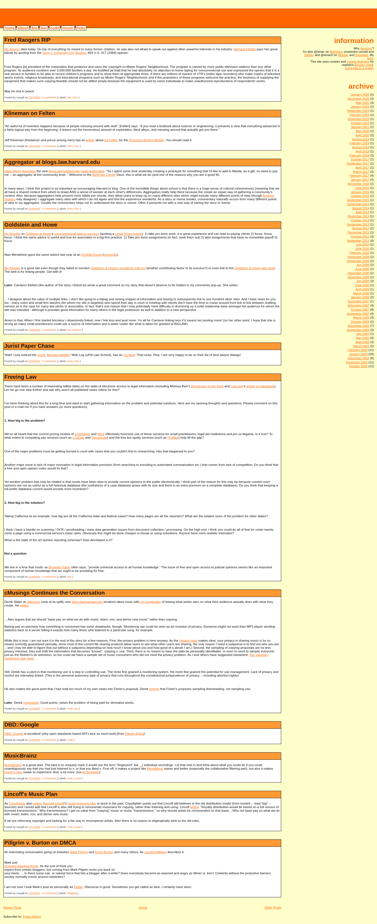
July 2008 (362, 281)
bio (34, 28)
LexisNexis (82, 434)
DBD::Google (21, 725)
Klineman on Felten (29, 113)
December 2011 (358, 232)
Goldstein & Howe (38, 233)
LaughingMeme (155, 852)
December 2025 (358, 98)
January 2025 (360, 106)
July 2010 (362, 244)
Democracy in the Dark (207, 386)
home (9, 28)
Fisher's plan (13, 772)
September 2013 (358, 224)
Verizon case (188, 640)
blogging (72, 893)
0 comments (49, 97)
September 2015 (358, 200)
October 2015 (360, 195)
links (81, 28)
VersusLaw (99, 437)
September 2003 (358, 330)
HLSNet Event (91, 254)
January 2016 (360, 192)
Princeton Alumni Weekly (146, 140)
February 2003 (357, 350)
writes (24, 605)
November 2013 (358, 216)
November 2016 (358, 183)
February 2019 (359, 143)
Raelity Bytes (134, 733)
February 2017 (359, 175)
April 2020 (362, 135)
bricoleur (24, 18)
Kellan (78, 887)
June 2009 (362, 269)
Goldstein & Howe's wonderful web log (118, 268)
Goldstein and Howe (30, 225)
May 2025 (362, 102)
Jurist (41, 355)
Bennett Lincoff (54, 803)
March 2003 (361, 346)
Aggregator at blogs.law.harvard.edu (52, 162)
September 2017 (358, 163)
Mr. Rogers (12, 49)
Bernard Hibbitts (58, 355)
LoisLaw (78, 437)
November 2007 (358, 305)
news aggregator (92, 171)
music (67, 28)
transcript (110, 254)
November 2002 (357, 362)
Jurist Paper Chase (29, 346)
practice (77, 330)
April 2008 (362, 289)
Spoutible (361, 55)
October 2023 (360, 123)
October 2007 (360, 309)
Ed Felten (111, 140)
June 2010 (362, 248)
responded (30, 702)
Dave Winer (12, 171)
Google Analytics (358, 61)
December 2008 (358, 273)
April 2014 (362, 212)
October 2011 (360, 236)
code (54, 28)
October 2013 (360, 220)
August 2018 (360, 147)
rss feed (129, 355)
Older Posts (272, 907)
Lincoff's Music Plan (30, 794)
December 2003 (358, 325)
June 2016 (362, 188)
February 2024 (359, 114)
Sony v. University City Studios (64, 52)
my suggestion (150, 601)
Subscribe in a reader (359, 68)
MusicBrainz (20, 756)
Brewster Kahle (59, 567)
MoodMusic (155, 768)
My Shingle (12, 233)
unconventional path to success (76, 233)
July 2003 (362, 333)
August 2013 (360, 228)
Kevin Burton (104, 852)
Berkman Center (104, 174)
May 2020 (362, 131)
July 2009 (362, 264)
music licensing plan (82, 803)
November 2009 (358, 256)
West (100, 434)
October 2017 (360, 159)
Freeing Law (20, 377)
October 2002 (358, 366)
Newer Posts (12, 907)
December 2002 (358, 358)
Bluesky (343, 55)
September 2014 (358, 204)
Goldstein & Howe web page (254, 268)
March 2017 (361, 171)
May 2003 (362, 337)
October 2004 (360, 321)
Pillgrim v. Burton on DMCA (40, 843)
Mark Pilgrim (79, 852)
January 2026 (360, 94)
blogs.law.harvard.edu (64, 171)
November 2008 (358, 277)
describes (29, 171)
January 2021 (360, 127)
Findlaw (172, 437)
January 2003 (358, 354)
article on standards (260, 386)
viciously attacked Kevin (21, 866)
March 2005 (361, 317)
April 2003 (362, 342)
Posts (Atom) (32, 916)
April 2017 (362, 167)
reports (154, 689)
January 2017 (360, 179)
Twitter (308, 55)
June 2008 (362, 285)
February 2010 (359, 252)
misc (75, 97)
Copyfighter (17, 803)
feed (370, 58)
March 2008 (361, 293)
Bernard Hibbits (245, 49)
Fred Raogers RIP (27, 40)
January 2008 (360, 297)
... (140, 765)
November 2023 (358, 119)
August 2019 (360, 139)
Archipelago (90, 772)
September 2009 (358, 261)
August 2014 (360, 208)
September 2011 (358, 240)
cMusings (33, 601)
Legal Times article (128, 233)
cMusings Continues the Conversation (54, 593)
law (44, 28)
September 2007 (358, 313)
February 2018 (359, 155)
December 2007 (358, 301)
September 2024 (358, 110)
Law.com (237, 386)
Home (143, 907)
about (23, 28)
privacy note (364, 64)
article (90, 140)
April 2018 (362, 151)
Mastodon (336, 51)
